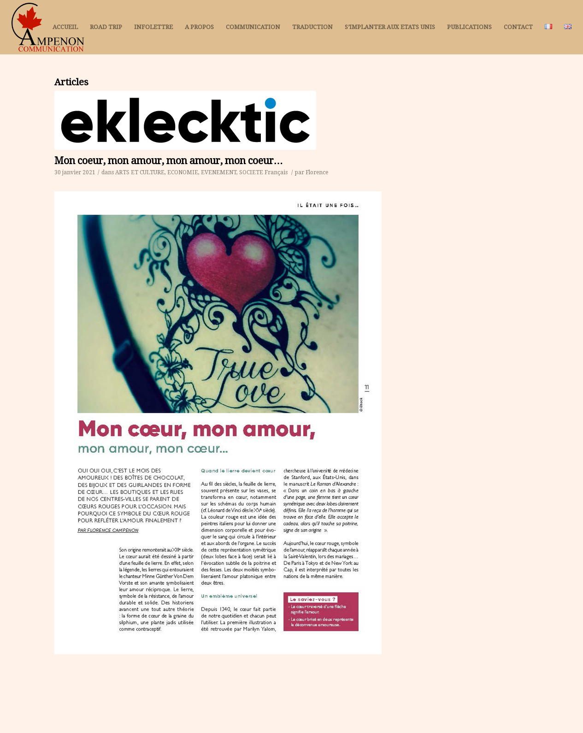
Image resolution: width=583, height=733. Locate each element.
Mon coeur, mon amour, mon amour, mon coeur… (168, 160)
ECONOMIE (182, 172)
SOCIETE (251, 172)
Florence (317, 172)
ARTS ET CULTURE (140, 172)
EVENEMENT (218, 172)
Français (276, 172)
